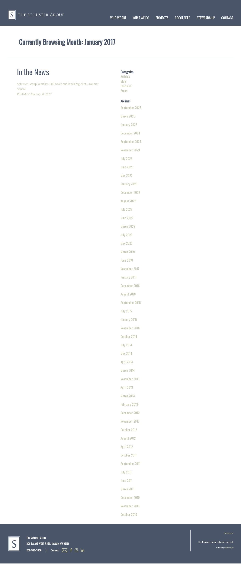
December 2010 (130, 502)
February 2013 (129, 408)
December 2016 (130, 290)
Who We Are (118, 17)
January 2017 (128, 281)
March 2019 (127, 256)
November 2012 (129, 425)
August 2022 (128, 205)
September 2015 (130, 307)
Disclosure (228, 537)
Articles (125, 81)
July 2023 (126, 163)
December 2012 (130, 417)
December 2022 (130, 197)
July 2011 (125, 476)
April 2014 (126, 366)
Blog (123, 85)
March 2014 (127, 375)
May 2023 (126, 180)
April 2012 (126, 451)
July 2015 (126, 315)
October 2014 (128, 341)
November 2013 (129, 383)
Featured (125, 90)
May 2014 (126, 358)
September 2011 (130, 468)
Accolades (182, 17)
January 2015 (128, 324)
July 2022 (126, 213)
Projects (162, 17)
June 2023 (126, 171)
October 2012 (128, 434)
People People (228, 552)
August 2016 (128, 298)
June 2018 (126, 264)
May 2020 (126, 247)
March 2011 (127, 493)
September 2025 (130, 112)
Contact (227, 17)
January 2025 (128, 129)
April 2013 (126, 391)
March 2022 (127, 230)
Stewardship (206, 17)
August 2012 (128, 442)
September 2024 (130, 146)
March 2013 (127, 400)
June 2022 (126, 222)
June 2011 (126, 485)
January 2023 (128, 188)
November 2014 (130, 332)
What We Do (141, 17)
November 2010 (130, 510)
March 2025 (127, 120)
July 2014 (126, 349)
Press (123, 95)
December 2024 (130, 137)
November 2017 (129, 273)
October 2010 (128, 519)
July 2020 (126, 239)
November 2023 (130, 154)
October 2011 (128, 459)
